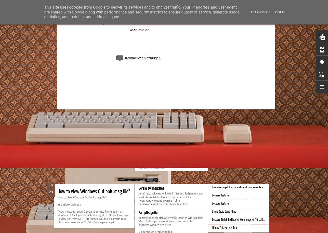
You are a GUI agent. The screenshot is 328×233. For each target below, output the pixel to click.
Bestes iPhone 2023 (222, 130)
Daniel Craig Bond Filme (224, 211)
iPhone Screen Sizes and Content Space (232, 146)
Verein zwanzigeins (151, 188)
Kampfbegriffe (148, 213)
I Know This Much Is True (224, 228)
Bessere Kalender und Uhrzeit (227, 154)
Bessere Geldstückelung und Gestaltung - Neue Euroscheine (243, 162)
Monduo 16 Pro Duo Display (157, 131)
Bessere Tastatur (221, 195)
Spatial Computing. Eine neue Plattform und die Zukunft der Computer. (120, 134)
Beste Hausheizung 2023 (225, 138)
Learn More (260, 12)
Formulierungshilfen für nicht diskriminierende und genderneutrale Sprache (251, 187)
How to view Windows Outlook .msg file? (94, 191)
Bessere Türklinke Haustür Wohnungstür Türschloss (239, 219)
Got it (280, 12)
